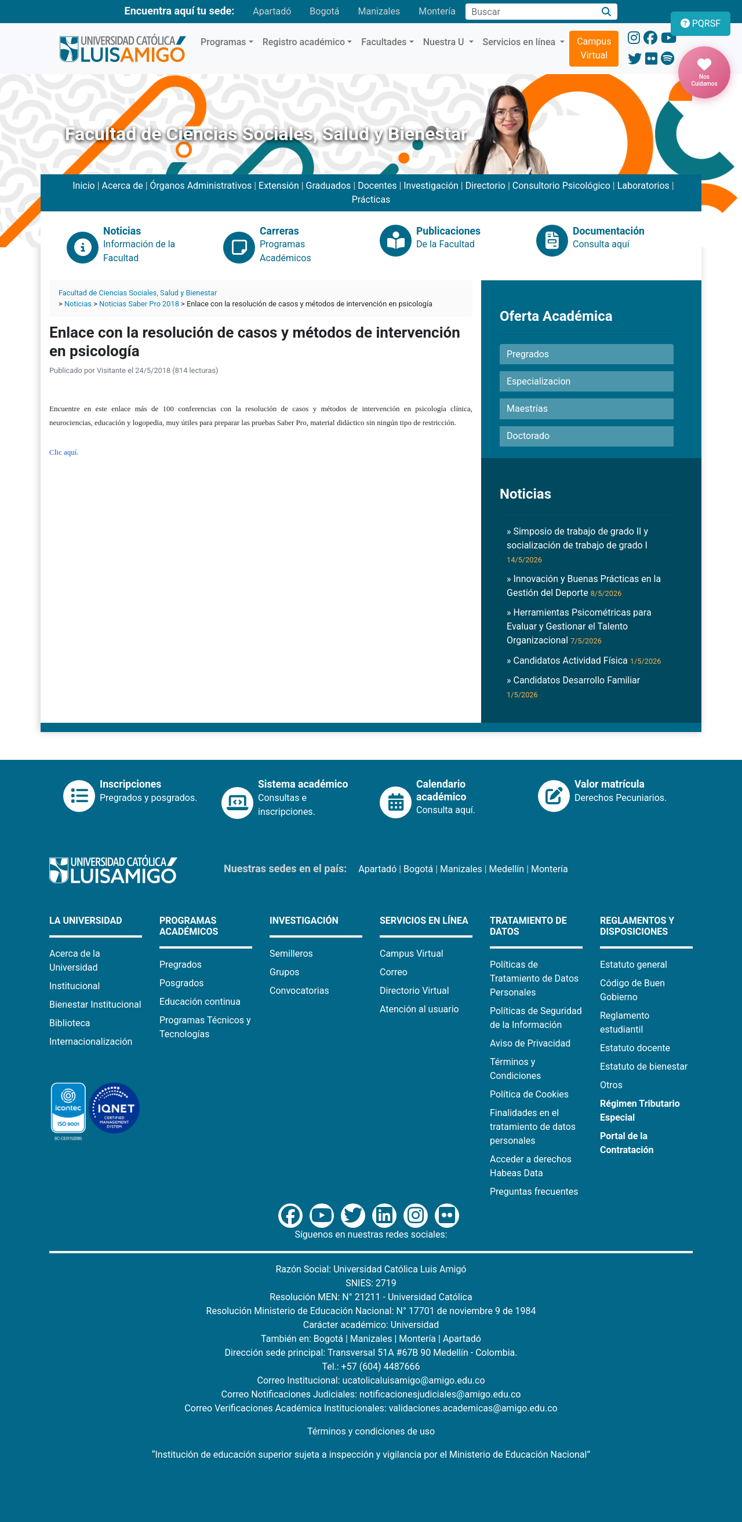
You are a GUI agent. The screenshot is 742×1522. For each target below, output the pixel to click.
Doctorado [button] (528, 435)
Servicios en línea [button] (520, 41)
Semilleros (291, 953)
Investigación (431, 185)
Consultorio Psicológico (561, 185)
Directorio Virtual (414, 990)
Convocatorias (299, 990)
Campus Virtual (594, 48)
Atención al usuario (419, 1009)
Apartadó (272, 11)
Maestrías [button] (527, 408)
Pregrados (180, 964)
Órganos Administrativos (201, 185)
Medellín (507, 869)
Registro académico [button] (304, 41)
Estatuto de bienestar (644, 1066)
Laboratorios (643, 185)
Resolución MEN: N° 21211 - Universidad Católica (371, 1297)
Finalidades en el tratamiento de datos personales (533, 1126)
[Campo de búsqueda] (530, 11)
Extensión (279, 185)
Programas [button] (223, 41)
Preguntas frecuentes (534, 1191)
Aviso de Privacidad (530, 1043)
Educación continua (200, 1001)
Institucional (74, 986)
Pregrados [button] (528, 354)
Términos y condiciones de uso (371, 1431)
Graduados (328, 185)
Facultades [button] (383, 41)
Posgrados (181, 983)
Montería (437, 11)
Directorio (485, 185)
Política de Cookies (529, 1094)
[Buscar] (606, 11)
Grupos (285, 972)
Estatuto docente (635, 1047)
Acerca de (122, 185)
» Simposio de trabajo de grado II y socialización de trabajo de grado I (577, 545)
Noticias (78, 303)
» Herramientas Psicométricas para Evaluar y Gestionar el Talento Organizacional (579, 626)
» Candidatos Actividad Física (584, 660)
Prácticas (371, 199)
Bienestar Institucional (95, 1004)
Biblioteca (69, 1023)
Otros (611, 1085)
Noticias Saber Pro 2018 (139, 303)
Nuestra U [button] (445, 41)
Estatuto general (633, 964)
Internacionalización (90, 1041)
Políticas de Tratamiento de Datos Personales (534, 978)
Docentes (377, 185)
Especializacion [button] (538, 381)
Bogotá (324, 11)
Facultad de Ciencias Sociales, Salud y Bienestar (138, 292)
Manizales (379, 11)
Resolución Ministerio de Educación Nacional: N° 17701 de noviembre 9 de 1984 (371, 1310)
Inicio (83, 185)
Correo (394, 972)
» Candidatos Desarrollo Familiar (573, 687)
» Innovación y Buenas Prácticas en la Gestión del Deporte (584, 585)
